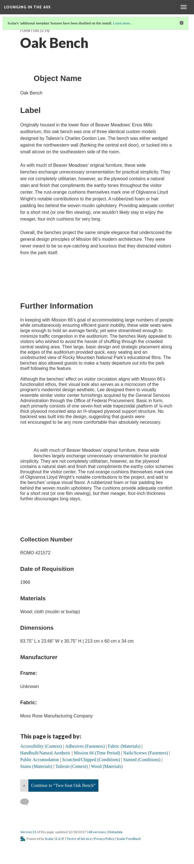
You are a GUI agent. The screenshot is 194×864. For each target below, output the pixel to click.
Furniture (30, 31)
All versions (97, 832)
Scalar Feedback (129, 839)
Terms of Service (79, 839)
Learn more (121, 23)
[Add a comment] (27, 802)
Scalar (49, 839)
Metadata (115, 832)
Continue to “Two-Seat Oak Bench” (63, 785)
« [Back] (24, 785)
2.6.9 (59, 839)
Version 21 (28, 832)
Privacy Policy (104, 839)
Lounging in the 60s (27, 7)
